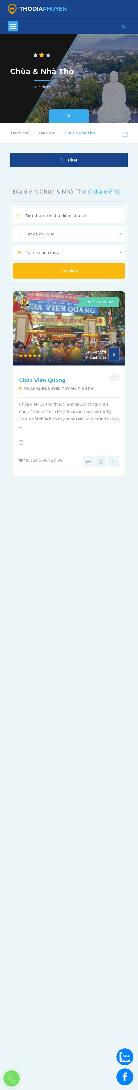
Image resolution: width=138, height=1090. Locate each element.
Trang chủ (20, 133)
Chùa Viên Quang (42, 380)
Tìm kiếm (69, 270)
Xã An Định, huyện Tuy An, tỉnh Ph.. (57, 388)
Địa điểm (47, 133)
